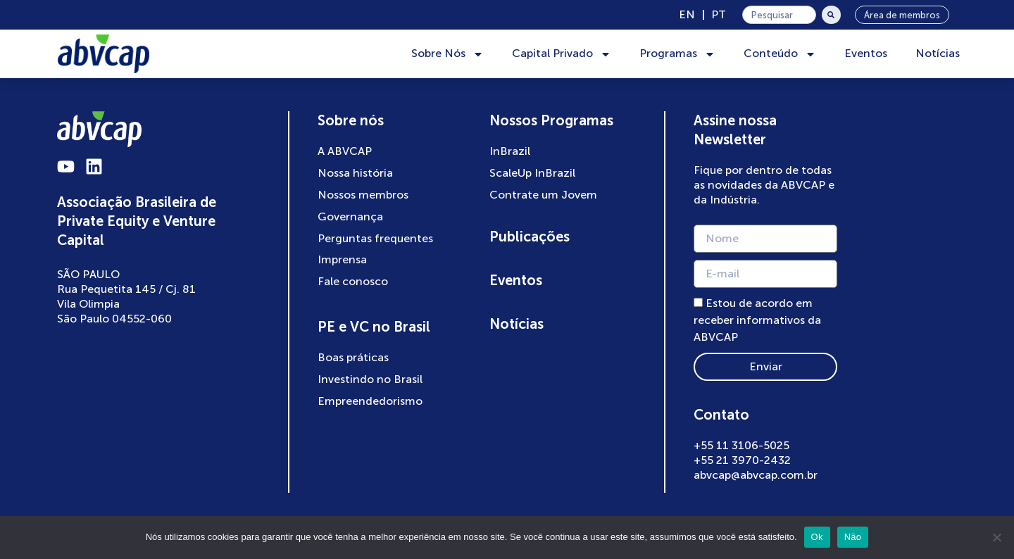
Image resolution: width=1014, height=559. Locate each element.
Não (853, 537)
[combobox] (779, 15)
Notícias (937, 53)
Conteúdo (780, 54)
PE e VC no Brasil (374, 326)
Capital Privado (561, 54)
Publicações (529, 236)
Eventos (865, 53)
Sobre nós (351, 120)
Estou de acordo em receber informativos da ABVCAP (757, 320)
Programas (677, 54)
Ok (817, 537)
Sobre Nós (447, 54)
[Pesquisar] (831, 15)
